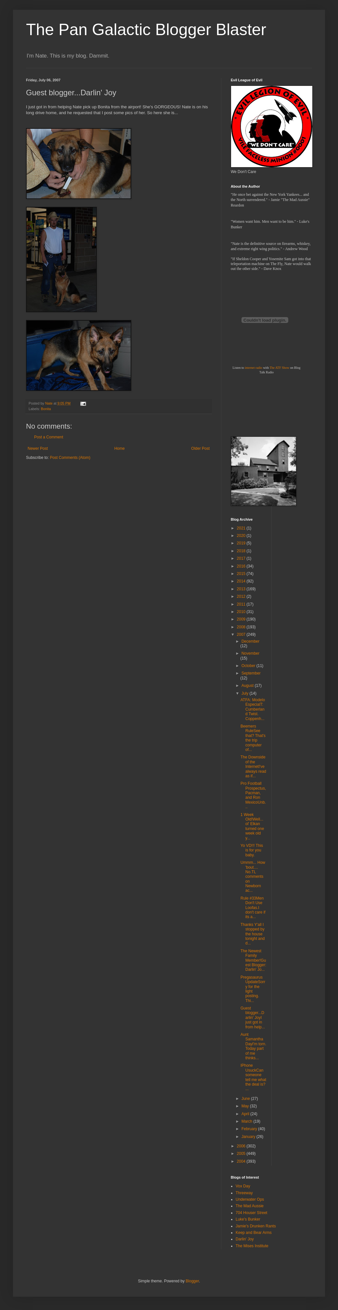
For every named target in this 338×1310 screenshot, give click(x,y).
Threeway (244, 1193)
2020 (242, 535)
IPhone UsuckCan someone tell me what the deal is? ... (253, 1077)
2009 (242, 619)
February (249, 1129)
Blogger (192, 1281)
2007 (242, 634)
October (248, 665)
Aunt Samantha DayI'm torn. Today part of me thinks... (253, 1046)
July (245, 693)
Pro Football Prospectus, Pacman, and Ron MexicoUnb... (253, 795)
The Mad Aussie (250, 1206)
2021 (242, 528)
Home (119, 448)
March (247, 1121)
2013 (242, 589)
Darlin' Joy (245, 1239)
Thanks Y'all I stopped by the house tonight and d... (252, 934)
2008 (242, 627)
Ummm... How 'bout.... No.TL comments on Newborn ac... (252, 876)
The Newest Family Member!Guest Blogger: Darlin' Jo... (253, 960)
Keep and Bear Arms (254, 1232)
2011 (242, 604)
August (248, 685)
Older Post (200, 448)
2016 (242, 566)
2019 (242, 543)
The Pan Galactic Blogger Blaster (146, 29)
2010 (242, 611)
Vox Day (243, 1186)
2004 (242, 1161)
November (250, 653)
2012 (242, 596)
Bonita (46, 409)
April (245, 1114)
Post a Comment (48, 437)
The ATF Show (279, 367)
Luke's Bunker (248, 1219)
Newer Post (38, 448)
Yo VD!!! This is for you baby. (251, 850)
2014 (242, 581)
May (245, 1106)
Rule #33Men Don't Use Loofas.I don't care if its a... (253, 907)
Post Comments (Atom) (70, 457)
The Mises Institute (252, 1246)
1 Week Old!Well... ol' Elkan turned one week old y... (252, 826)
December (250, 641)
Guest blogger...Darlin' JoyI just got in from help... (252, 1017)
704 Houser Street (251, 1212)
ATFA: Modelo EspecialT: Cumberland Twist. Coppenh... (252, 709)
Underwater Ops (250, 1199)
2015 (242, 573)
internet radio (253, 367)
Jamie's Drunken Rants (256, 1226)
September (251, 673)
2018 (242, 551)
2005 (242, 1153)
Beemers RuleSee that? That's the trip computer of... (253, 738)
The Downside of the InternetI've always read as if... (253, 766)
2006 (242, 1146)
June (246, 1098)
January (248, 1136)
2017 (242, 558)
